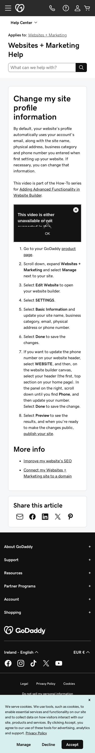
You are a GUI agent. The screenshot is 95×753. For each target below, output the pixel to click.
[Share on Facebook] (32, 516)
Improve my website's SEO (48, 461)
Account (11, 599)
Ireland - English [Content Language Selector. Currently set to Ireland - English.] (22, 652)
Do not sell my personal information (47, 693)
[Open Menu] (6, 8)
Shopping (12, 612)
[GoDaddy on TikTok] (33, 666)
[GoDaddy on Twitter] (46, 666)
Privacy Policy (45, 683)
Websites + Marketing (47, 35)
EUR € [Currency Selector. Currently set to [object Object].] (82, 652)
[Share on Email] (19, 516)
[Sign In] (77, 8)
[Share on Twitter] (57, 516)
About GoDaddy (18, 546)
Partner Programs (19, 586)
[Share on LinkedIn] (45, 516)
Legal (24, 683)
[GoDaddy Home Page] (25, 630)
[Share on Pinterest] (70, 516)
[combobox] (41, 67)
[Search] (81, 67)
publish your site (38, 433)
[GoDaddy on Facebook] (8, 666)
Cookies (69, 683)
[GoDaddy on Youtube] (59, 666)
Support (11, 560)
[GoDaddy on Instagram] (21, 666)
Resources (13, 573)
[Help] (65, 8)
